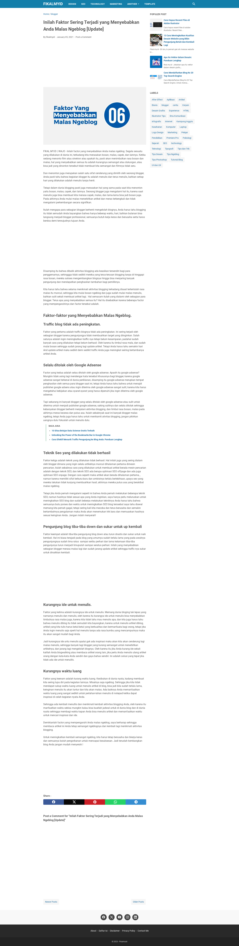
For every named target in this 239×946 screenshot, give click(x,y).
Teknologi (156, 149)
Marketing (116, 4)
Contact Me (143, 931)
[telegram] (136, 802)
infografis (156, 121)
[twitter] (74, 802)
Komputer (171, 127)
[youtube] (119, 917)
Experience (174, 110)
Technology (98, 4)
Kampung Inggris (185, 121)
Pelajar (184, 132)
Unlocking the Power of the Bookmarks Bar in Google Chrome (81, 435)
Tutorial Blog (177, 159)
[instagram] (127, 917)
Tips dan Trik (183, 149)
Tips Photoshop (159, 159)
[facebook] (53, 802)
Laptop (183, 127)
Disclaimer (115, 931)
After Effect (157, 99)
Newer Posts (51, 902)
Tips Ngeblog (173, 154)
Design (72, 4)
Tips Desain (157, 154)
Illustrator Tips (159, 116)
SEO (83, 4)
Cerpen (185, 105)
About (93, 931)
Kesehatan (157, 127)
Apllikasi (171, 99)
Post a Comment (83, 37)
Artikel (182, 99)
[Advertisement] (94, 63)
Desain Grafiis (158, 110)
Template (149, 4)
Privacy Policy (128, 931)
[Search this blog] (194, 4)
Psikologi (187, 138)
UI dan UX (156, 165)
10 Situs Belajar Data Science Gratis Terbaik (73, 430)
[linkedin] (135, 917)
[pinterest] (94, 802)
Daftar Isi (103, 931)
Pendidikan (157, 138)
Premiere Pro (172, 138)
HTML (186, 110)
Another (132, 4)
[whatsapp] (115, 802)
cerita (175, 105)
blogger (165, 105)
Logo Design (158, 132)
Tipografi (169, 149)
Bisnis (154, 105)
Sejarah (155, 143)
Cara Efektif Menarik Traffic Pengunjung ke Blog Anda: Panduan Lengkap (87, 439)
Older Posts (138, 902)
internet (168, 121)
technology (176, 143)
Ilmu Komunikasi (177, 116)
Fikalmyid (53, 4)
